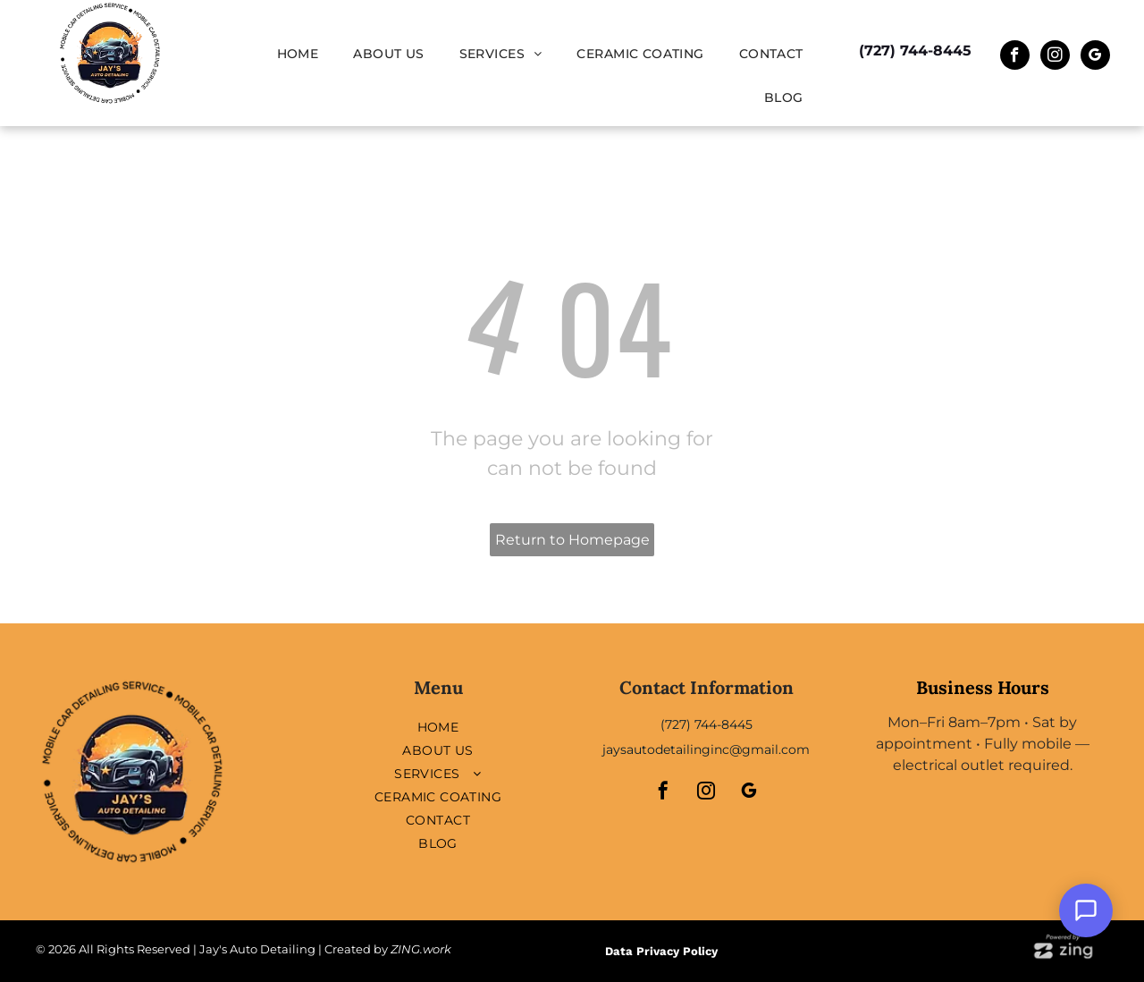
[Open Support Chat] (1086, 910)
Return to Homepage (572, 539)
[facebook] (1015, 57)
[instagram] (1055, 57)
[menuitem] (304, 54)
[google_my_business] (1095, 57)
